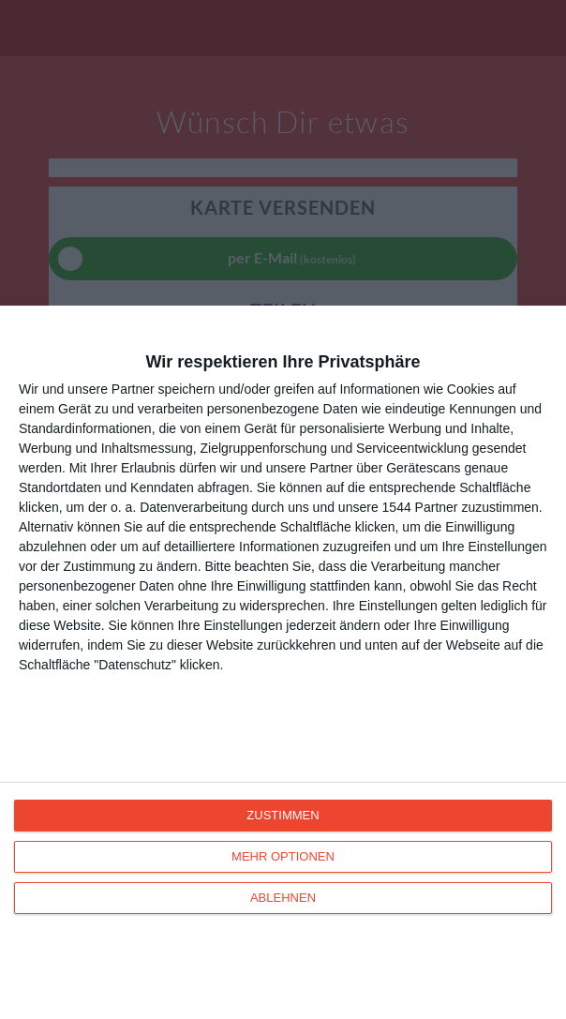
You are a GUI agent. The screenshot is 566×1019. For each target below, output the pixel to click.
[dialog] (283, 662)
